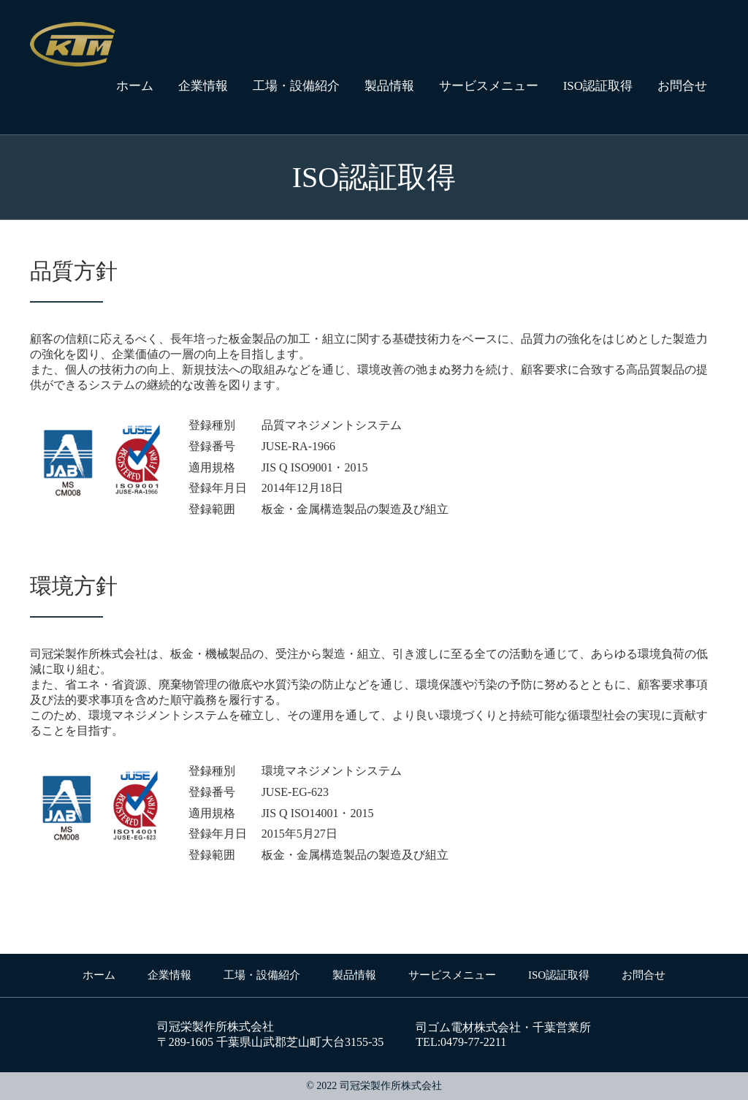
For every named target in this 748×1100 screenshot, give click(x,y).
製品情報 (389, 86)
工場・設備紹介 (296, 86)
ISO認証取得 (598, 86)
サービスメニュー (488, 86)
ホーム (134, 86)
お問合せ (682, 86)
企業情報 (203, 86)
